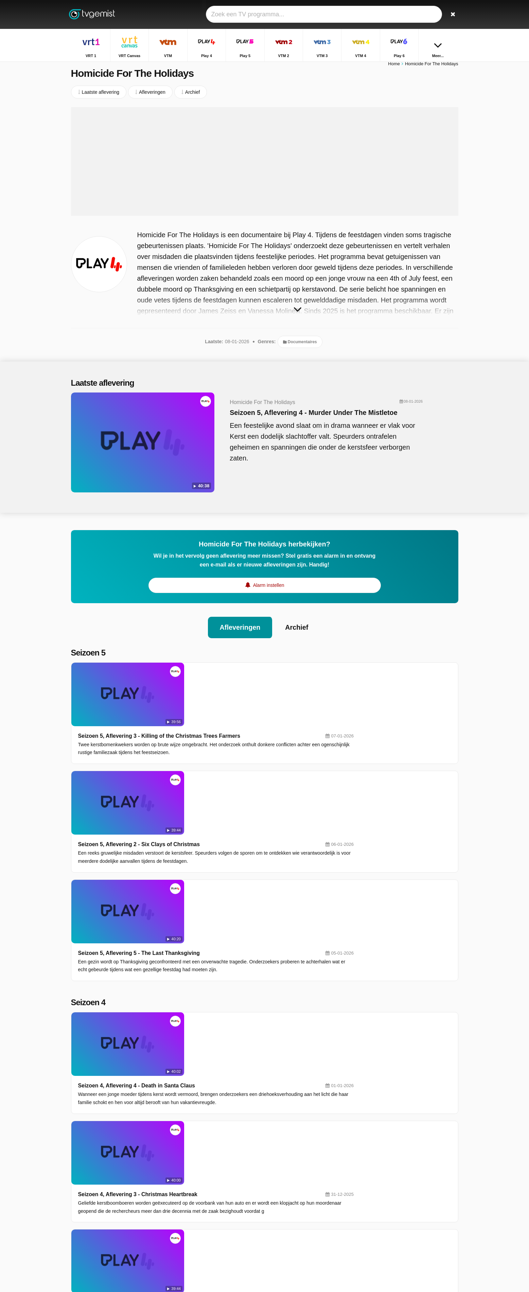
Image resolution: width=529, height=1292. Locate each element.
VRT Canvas (294, 1158)
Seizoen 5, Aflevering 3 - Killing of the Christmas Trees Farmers (256, 665)
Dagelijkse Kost (385, 1205)
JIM (285, 1227)
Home (394, 67)
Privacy (147, 1216)
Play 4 (287, 1168)
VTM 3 (210, 1187)
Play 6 (210, 1197)
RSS (167, 1216)
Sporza (288, 1197)
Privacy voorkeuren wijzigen (103, 1229)
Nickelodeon (294, 1217)
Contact (79, 1216)
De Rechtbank (384, 1225)
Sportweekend (384, 1186)
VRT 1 (210, 1158)
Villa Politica (381, 1176)
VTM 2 (288, 1178)
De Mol (376, 1215)
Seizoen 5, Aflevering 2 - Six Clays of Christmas (236, 727)
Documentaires (300, 345)
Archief (297, 620)
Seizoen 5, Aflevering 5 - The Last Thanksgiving (236, 788)
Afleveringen (239, 620)
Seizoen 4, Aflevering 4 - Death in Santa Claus (234, 874)
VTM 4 (288, 1187)
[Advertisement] (265, 164)
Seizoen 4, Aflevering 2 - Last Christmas (226, 998)
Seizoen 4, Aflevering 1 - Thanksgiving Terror (232, 1060)
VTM (209, 1168)
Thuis (375, 1156)
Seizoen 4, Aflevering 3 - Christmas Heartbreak (235, 936)
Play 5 (210, 1178)
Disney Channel (220, 1227)
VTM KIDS (215, 1217)
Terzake (377, 1166)
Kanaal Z (290, 1207)
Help (99, 1216)
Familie (376, 1196)
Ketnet (210, 1207)
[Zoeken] (451, 14)
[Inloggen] (428, 14)
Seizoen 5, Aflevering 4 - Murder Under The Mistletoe (300, 416)
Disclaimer (122, 1216)
